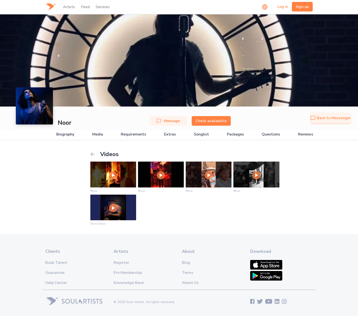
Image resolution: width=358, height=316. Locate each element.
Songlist (201, 134)
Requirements (133, 134)
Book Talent (56, 262)
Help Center (56, 282)
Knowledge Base (129, 282)
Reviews (305, 134)
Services (103, 7)
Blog (186, 262)
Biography (65, 134)
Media (97, 134)
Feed (85, 7)
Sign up (302, 6)
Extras (170, 134)
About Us (190, 282)
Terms (187, 272)
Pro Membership (128, 272)
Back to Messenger (331, 118)
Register (121, 262)
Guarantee (54, 272)
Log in (282, 6)
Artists (69, 7)
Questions (271, 134)
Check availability (211, 121)
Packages (235, 134)
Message (168, 121)
